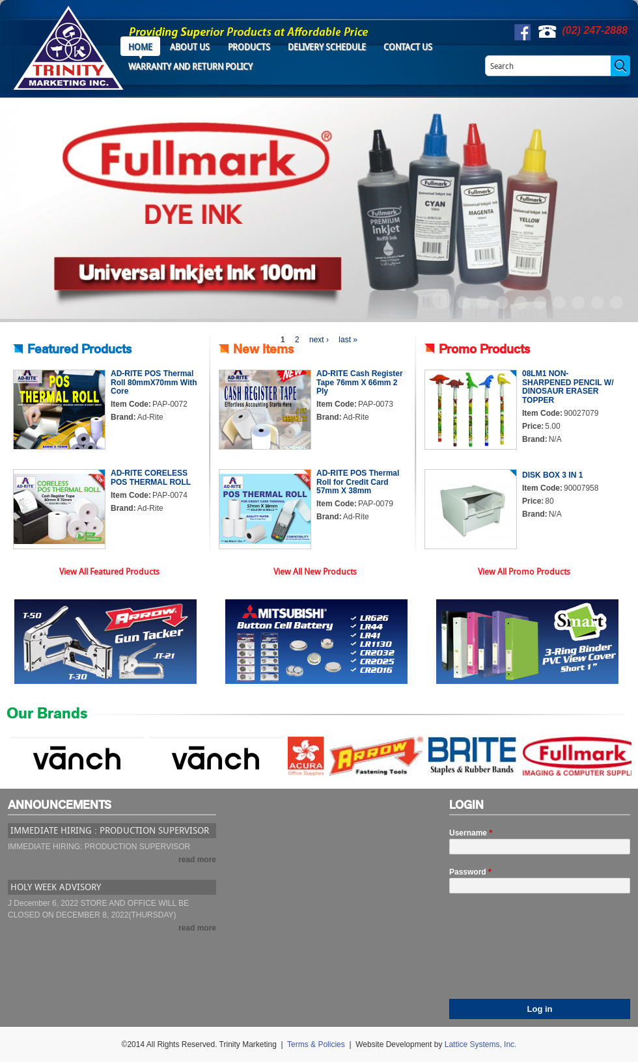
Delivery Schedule (327, 47)
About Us (190, 47)
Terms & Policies (316, 1044)
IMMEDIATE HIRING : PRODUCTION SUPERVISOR (109, 830)
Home (140, 47)
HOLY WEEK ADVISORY (55, 886)
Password (470, 872)
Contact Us (407, 47)
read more (197, 859)
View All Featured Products (109, 571)
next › (319, 339)
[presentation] (502, 952)
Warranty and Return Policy (190, 66)
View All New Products (315, 571)
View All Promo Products (524, 571)
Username (470, 832)
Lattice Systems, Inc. (481, 1044)
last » (348, 339)
